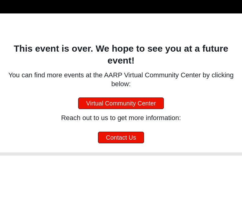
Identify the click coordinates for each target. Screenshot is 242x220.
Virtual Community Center (121, 103)
